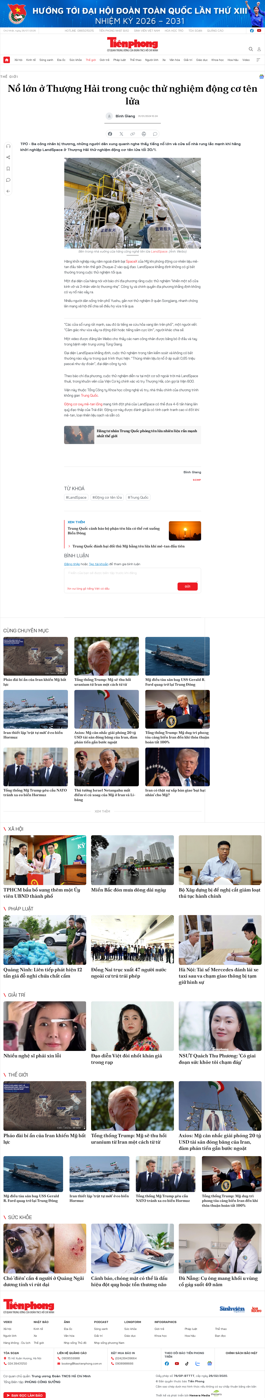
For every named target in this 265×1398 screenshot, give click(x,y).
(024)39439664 (126, 1358)
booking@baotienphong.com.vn (82, 1363)
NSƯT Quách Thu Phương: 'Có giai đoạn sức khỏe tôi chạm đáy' (217, 1059)
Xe (164, 60)
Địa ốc (61, 60)
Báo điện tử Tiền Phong (132, 44)
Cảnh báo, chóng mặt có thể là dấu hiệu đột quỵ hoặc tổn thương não (129, 1281)
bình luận (155, 134)
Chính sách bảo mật (242, 1353)
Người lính (151, 60)
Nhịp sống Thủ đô (75, 1343)
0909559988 (71, 1358)
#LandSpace (76, 497)
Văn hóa (174, 60)
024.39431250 (17, 1363)
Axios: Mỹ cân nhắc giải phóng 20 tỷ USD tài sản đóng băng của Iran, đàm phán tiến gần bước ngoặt (105, 737)
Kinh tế (31, 60)
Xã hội (18, 60)
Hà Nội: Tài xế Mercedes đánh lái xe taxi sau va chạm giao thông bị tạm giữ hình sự (219, 975)
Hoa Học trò (174, 30)
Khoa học (218, 60)
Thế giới (91, 60)
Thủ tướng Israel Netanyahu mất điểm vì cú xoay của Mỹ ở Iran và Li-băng (104, 795)
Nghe (8, 146)
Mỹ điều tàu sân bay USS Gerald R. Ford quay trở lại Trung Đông (175, 682)
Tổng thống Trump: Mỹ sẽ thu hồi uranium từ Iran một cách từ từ (102, 682)
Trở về (8, 191)
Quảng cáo (215, 30)
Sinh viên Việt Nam (147, 30)
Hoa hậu (233, 60)
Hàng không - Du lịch (16, 1343)
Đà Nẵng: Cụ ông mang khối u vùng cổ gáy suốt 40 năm (218, 1281)
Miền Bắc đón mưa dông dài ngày (128, 890)
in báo (143, 134)
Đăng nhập (72, 564)
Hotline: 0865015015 (79, 30)
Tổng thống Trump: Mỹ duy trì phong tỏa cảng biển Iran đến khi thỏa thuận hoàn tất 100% (177, 737)
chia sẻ (110, 134)
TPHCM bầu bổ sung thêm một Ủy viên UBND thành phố (41, 893)
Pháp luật (119, 60)
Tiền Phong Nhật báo (114, 30)
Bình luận (8, 180)
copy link (132, 134)
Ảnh (67, 1322)
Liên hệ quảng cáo (72, 1353)
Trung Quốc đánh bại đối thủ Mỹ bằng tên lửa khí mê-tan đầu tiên (129, 546)
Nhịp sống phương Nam (109, 1343)
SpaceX (132, 261)
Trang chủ (6, 60)
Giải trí (188, 60)
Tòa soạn (195, 30)
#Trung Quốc (138, 497)
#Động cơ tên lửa (107, 497)
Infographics (166, 1322)
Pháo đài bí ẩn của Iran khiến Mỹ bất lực (34, 682)
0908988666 (124, 1363)
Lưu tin (8, 168)
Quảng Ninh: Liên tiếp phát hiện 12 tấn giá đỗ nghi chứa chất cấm (42, 972)
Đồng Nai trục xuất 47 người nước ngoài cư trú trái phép (128, 972)
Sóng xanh (46, 60)
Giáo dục (202, 60)
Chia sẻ (8, 157)
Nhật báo (41, 1322)
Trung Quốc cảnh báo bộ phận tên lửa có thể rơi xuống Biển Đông (114, 530)
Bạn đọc (220, 1336)
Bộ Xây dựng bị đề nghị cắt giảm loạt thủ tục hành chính (220, 893)
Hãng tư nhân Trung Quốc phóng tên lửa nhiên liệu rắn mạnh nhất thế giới (147, 433)
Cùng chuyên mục (26, 630)
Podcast (101, 1322)
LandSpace (159, 251)
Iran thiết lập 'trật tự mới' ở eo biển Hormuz (33, 735)
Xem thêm (258, 60)
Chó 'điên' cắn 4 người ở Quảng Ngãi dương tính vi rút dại (43, 1281)
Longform (132, 1322)
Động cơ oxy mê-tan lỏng (83, 404)
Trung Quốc (89, 395)
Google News (261, 76)
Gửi (187, 586)
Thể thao (135, 60)
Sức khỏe (76, 60)
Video (246, 60)
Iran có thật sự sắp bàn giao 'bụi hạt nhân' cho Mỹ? (175, 792)
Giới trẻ (104, 60)
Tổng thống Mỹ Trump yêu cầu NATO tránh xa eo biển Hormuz (35, 792)
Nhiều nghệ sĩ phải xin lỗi (32, 1056)
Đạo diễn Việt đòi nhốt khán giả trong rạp (126, 1059)
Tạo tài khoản (98, 564)
